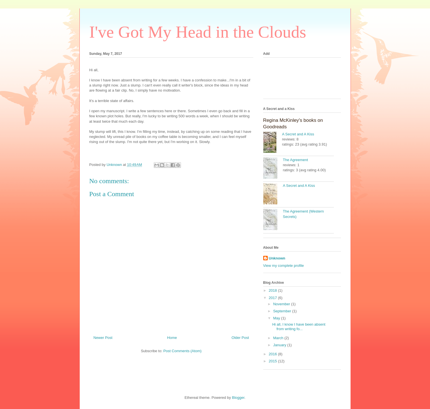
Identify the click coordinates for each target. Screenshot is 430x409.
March (278, 338)
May (277, 318)
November (282, 304)
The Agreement (295, 160)
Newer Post (103, 338)
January (280, 345)
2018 (273, 290)
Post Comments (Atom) (182, 351)
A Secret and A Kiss (298, 134)
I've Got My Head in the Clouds (197, 32)
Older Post (240, 338)
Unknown (277, 258)
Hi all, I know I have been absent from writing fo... (298, 326)
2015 (273, 361)
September (282, 311)
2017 (273, 298)
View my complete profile (283, 265)
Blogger (238, 397)
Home (172, 338)
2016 (273, 354)
